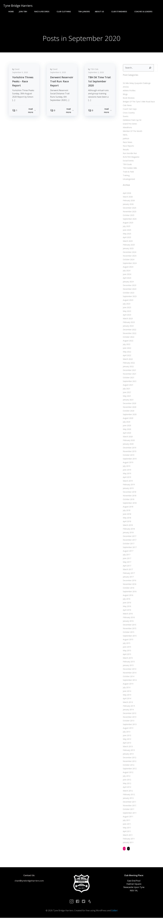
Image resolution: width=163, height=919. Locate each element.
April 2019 (127, 478)
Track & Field (128, 172)
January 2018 (128, 533)
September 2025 (129, 219)
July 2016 (126, 599)
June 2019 (127, 470)
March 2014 (127, 703)
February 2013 (128, 751)
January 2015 (128, 666)
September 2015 (129, 636)
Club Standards (120, 11)
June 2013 (127, 736)
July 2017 (126, 555)
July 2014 (126, 688)
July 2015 (126, 644)
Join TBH (24, 11)
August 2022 (128, 341)
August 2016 (128, 596)
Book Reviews (128, 98)
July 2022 (126, 345)
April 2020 (127, 433)
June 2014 (127, 692)
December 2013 (129, 714)
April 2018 (127, 522)
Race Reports (128, 146)
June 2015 (127, 647)
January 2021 (128, 400)
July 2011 (126, 821)
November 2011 (129, 806)
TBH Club (95, 70)
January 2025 (128, 249)
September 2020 (129, 415)
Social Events (128, 161)
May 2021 (127, 396)
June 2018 (127, 514)
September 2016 (129, 592)
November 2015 (129, 629)
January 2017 (128, 577)
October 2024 (128, 260)
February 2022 (128, 363)
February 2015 (128, 662)
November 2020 (129, 407)
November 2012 (129, 762)
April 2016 (127, 610)
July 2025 (126, 227)
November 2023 (129, 289)
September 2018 (129, 503)
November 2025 (129, 212)
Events (125, 117)
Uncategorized (129, 179)
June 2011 (127, 824)
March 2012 (127, 791)
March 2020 (127, 437)
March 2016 (127, 614)
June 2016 (127, 603)
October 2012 (128, 765)
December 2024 (129, 253)
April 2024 (127, 278)
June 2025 (127, 230)
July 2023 (126, 304)
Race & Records (43, 11)
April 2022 (127, 356)
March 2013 (127, 747)
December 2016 (129, 581)
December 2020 (129, 404)
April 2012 (127, 787)
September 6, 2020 (58, 73)
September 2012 (129, 769)
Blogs (125, 95)
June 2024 (127, 275)
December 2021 (129, 371)
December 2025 (129, 208)
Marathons (127, 128)
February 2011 (128, 839)
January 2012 (128, 799)
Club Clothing (65, 11)
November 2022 (129, 334)
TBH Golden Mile (130, 168)
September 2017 (129, 548)
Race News (127, 142)
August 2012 (128, 773)
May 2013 (127, 739)
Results (126, 150)
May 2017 (127, 562)
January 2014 (128, 710)
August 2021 (128, 385)
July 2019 (126, 466)
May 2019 (127, 474)
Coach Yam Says (129, 109)
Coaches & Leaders (144, 11)
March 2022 (127, 359)
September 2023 (129, 297)
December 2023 (129, 286)
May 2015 (127, 651)
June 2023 (127, 308)
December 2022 (129, 330)
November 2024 (129, 256)
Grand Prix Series (130, 124)
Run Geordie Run (130, 154)
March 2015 (127, 658)
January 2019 (128, 489)
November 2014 (129, 673)
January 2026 (128, 205)
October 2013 (128, 721)
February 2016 (128, 618)
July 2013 (126, 732)
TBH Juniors (84, 11)
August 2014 (128, 684)
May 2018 (127, 518)
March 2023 (127, 319)
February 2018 (128, 529)
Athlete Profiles (129, 91)
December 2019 (129, 448)
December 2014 (129, 669)
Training (126, 176)
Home (11, 11)
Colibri (114, 911)
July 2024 (126, 271)
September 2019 (129, 459)
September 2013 (129, 725)
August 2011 (128, 817)
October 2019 (128, 455)
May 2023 (127, 312)
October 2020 (128, 411)
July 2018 (126, 511)
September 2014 (129, 680)
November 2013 (129, 717)
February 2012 (128, 795)
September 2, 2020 (96, 73)
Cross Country (128, 113)
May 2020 (127, 430)
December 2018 (129, 492)
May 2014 (127, 695)
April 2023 (127, 315)
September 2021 (129, 382)
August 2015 (128, 640)
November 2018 (129, 496)
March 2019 (127, 481)
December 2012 (129, 758)
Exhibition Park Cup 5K (132, 120)
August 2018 (128, 507)
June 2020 (127, 426)
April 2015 (127, 655)
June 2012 (127, 780)
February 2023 (128, 323)
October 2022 (128, 337)
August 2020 (128, 419)
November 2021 (129, 374)
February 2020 (128, 441)
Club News (127, 106)
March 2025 (127, 241)
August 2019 (128, 463)
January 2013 (128, 754)
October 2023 (128, 293)
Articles (126, 87)
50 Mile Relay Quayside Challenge (136, 83)
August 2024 (128, 267)
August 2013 (128, 728)
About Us (100, 11)
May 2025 (127, 234)
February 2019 (128, 485)
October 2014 (128, 677)
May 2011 (127, 828)
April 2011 (127, 832)
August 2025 (128, 223)
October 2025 (128, 216)
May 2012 (127, 784)
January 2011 (128, 843)
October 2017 (128, 544)
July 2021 (126, 389)
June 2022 (127, 348)
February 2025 (128, 245)
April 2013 (127, 743)
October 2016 (128, 588)
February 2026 (128, 201)
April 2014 (127, 699)
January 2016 (128, 621)
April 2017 (127, 566)
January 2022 (128, 367)
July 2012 (126, 776)
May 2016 (127, 607)
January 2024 (128, 282)
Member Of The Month (132, 131)
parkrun (126, 139)
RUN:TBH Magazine (131, 157)
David (17, 70)
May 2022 (127, 352)
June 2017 (127, 559)
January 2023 (128, 326)
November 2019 (129, 452)
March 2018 (127, 526)
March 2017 (127, 570)
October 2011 (128, 810)
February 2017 (128, 573)
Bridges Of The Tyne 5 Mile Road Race (139, 102)
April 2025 (127, 238)
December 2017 (129, 537)
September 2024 (129, 264)
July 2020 (126, 422)
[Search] (150, 68)
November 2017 (129, 540)
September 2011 (129, 813)
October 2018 (128, 500)
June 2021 (127, 393)
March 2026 (127, 197)
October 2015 (128, 632)
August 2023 (128, 300)
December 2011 (129, 802)
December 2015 (129, 625)
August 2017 (128, 551)
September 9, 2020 (20, 73)
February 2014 (128, 706)
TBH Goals (127, 165)
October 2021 (128, 378)
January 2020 (128, 444)
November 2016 (129, 585)
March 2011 (127, 835)
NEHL (125, 135)
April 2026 (127, 193)
